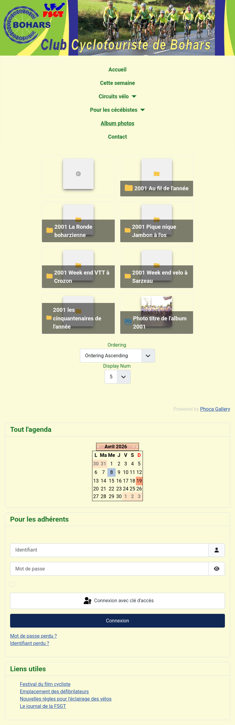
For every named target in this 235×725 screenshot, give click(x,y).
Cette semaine (117, 83)
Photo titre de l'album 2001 (160, 322)
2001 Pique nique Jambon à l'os (154, 231)
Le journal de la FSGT (43, 706)
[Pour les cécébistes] (141, 110)
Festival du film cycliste (45, 684)
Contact (117, 137)
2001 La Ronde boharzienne (73, 231)
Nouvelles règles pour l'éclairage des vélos (66, 699)
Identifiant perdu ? (29, 643)
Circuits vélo (114, 96)
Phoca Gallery (215, 409)
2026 (121, 447)
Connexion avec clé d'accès (118, 601)
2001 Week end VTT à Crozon (82, 276)
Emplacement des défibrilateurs (54, 691)
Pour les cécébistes (113, 110)
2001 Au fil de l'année (161, 188)
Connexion (117, 621)
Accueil (118, 70)
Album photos (117, 123)
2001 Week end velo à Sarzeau (160, 276)
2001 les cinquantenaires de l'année (77, 318)
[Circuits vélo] (132, 96)
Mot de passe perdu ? (33, 636)
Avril (110, 447)
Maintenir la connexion (42, 584)
